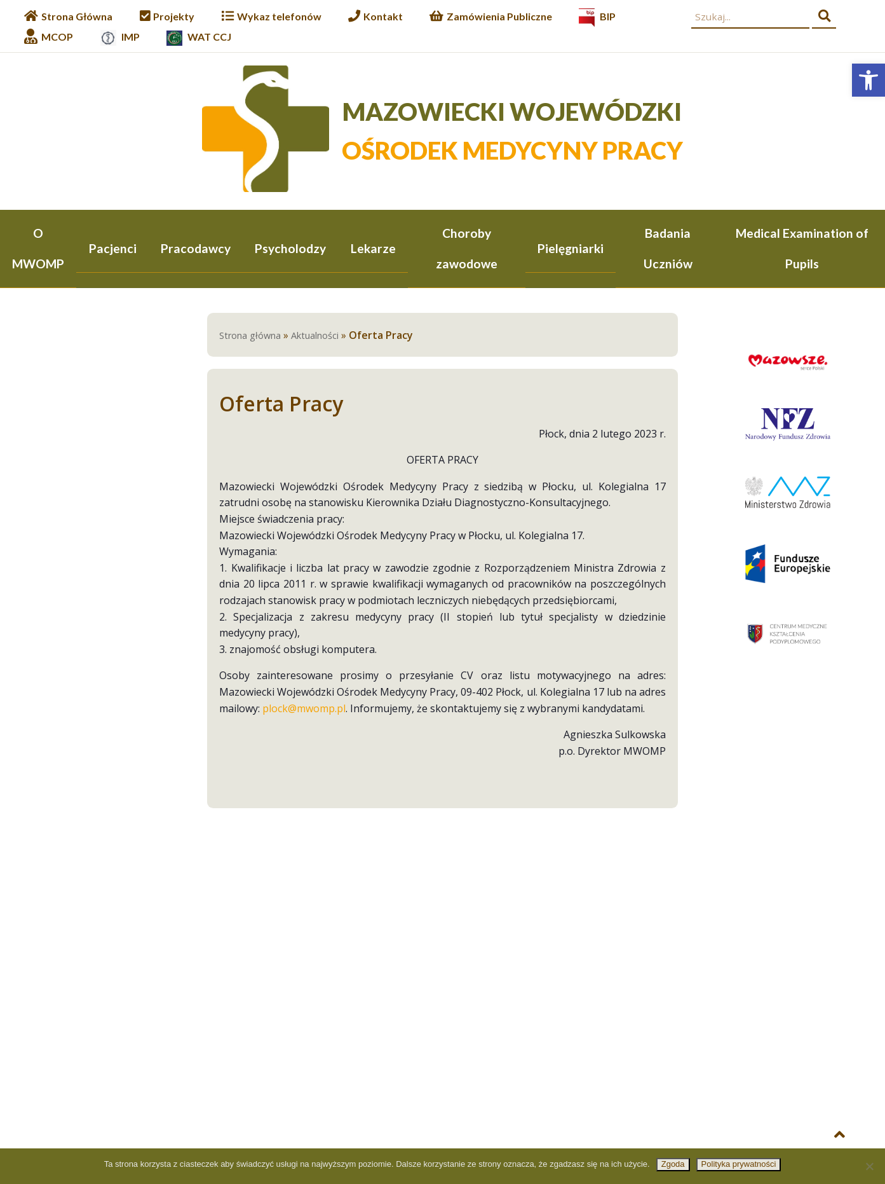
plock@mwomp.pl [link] (304, 710)
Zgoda (673, 1164)
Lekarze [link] (373, 248)
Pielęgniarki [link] (570, 248)
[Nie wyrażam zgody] (869, 1166)
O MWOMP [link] (38, 248)
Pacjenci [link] (113, 248)
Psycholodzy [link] (290, 248)
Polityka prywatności (738, 1164)
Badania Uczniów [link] (668, 248)
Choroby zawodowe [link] (466, 248)
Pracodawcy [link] (196, 248)
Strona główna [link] (250, 337)
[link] (868, 80)
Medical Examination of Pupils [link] (802, 248)
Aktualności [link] (315, 337)
